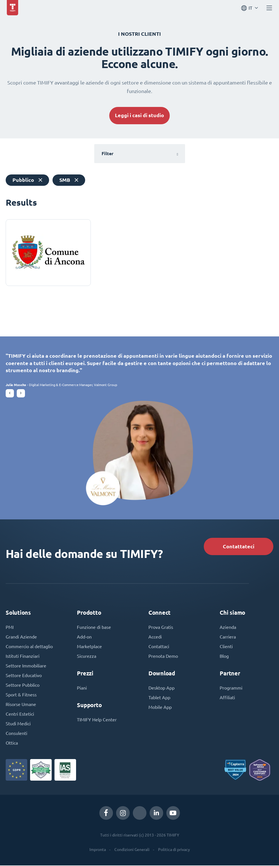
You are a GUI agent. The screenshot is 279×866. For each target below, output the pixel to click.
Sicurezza (86, 656)
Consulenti (16, 733)
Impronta (97, 850)
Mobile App (160, 707)
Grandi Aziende (21, 637)
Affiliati (227, 698)
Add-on (84, 637)
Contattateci (238, 547)
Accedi (155, 637)
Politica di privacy (174, 850)
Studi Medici (18, 724)
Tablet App (159, 698)
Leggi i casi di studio (139, 115)
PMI (10, 627)
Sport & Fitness (21, 695)
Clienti (226, 647)
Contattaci (158, 647)
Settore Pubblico (22, 685)
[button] (10, 394)
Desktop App (161, 688)
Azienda (228, 627)
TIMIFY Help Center (97, 720)
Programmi (231, 688)
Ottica (12, 743)
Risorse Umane (21, 704)
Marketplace (89, 647)
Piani (82, 688)
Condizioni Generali (132, 850)
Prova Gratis (160, 627)
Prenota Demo (163, 656)
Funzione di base (94, 627)
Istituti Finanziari (22, 656)
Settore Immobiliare (26, 666)
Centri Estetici (20, 714)
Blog (224, 656)
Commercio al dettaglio (29, 647)
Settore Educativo (24, 676)
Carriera (228, 637)
